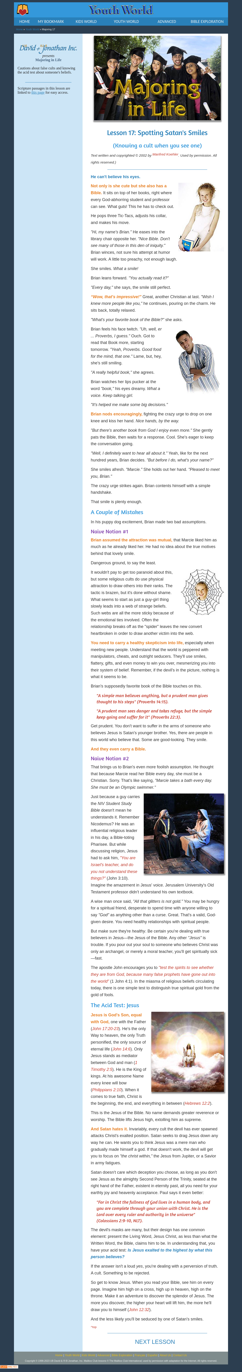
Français (140, 1355)
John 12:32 (139, 1309)
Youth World (32, 29)
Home (19, 29)
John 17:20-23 (105, 1028)
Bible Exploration (122, 1355)
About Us (165, 1355)
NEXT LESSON (155, 1342)
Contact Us (180, 1355)
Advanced (103, 1355)
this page (37, 92)
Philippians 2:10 (106, 1090)
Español (152, 1355)
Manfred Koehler (165, 154)
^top (94, 1327)
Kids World (88, 1355)
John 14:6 (121, 1049)
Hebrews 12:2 (197, 1103)
